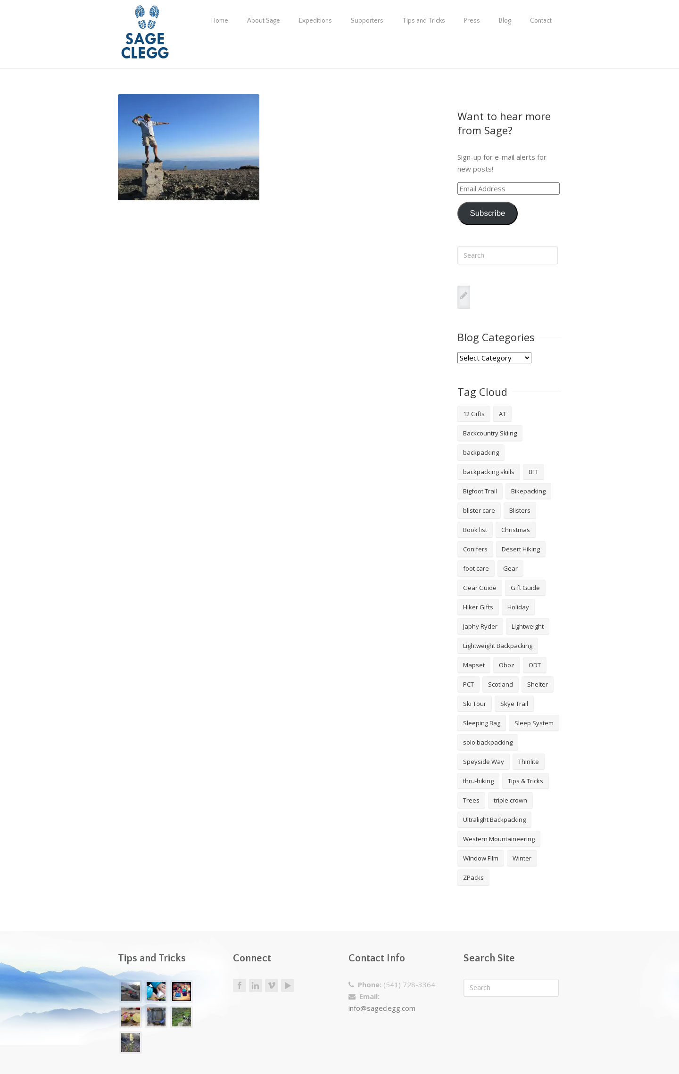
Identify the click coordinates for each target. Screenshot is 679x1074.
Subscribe (487, 213)
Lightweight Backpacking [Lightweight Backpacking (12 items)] (497, 645)
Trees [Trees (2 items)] (471, 800)
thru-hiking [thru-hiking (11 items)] (478, 781)
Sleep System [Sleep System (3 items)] (534, 723)
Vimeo (271, 985)
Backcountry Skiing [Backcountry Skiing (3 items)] (490, 433)
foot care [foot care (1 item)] (476, 568)
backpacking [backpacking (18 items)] (481, 452)
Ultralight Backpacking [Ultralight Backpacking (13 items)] (494, 819)
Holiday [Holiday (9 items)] (518, 607)
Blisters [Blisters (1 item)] (519, 510)
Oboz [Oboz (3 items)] (506, 665)
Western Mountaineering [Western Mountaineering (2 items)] (499, 839)
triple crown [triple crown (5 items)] (510, 800)
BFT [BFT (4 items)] (533, 471)
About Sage (263, 21)
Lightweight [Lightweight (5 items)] (528, 626)
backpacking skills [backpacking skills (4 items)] (488, 471)
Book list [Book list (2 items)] (475, 529)
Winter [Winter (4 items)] (522, 858)
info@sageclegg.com (381, 1008)
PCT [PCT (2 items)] (468, 684)
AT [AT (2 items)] (502, 414)
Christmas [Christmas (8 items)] (515, 529)
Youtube (287, 985)
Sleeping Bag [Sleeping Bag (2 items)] (481, 723)
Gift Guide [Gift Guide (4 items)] (525, 587)
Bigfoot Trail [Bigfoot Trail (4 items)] (480, 491)
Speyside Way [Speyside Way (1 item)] (483, 761)
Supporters (367, 21)
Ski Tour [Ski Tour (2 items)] (474, 703)
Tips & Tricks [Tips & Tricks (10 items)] (525, 781)
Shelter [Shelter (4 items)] (537, 684)
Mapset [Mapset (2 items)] (474, 665)
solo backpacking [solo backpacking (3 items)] (488, 742)
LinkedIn (255, 985)
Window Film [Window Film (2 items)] (480, 858)
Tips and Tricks (423, 21)
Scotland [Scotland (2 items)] (500, 684)
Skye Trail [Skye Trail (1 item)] (514, 703)
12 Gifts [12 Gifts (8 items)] (474, 414)
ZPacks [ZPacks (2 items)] (473, 877)
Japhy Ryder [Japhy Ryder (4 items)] (480, 626)
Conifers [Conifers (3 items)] (475, 549)
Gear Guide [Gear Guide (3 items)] (480, 587)
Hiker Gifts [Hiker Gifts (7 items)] (478, 607)
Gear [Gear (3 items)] (510, 568)
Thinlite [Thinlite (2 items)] (528, 761)
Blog (505, 21)
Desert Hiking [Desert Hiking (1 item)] (521, 549)
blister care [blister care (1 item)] (479, 510)
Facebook (239, 985)
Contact (541, 21)
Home (219, 21)
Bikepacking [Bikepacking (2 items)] (528, 491)
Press (472, 21)
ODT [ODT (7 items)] (535, 665)
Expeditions (315, 21)
